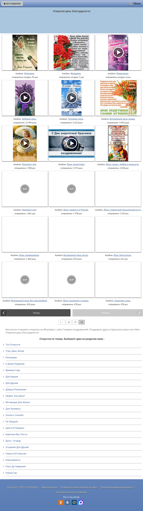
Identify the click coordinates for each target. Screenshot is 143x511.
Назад (36, 312)
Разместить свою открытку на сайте (79, 487)
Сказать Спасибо (15, 415)
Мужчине (29, 73)
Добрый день (29, 119)
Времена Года (13, 370)
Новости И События (16, 453)
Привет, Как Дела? (15, 396)
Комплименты (13, 460)
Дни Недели (12, 376)
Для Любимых (13, 408)
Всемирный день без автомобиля (29, 300)
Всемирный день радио (122, 119)
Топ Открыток (13, 344)
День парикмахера (29, 255)
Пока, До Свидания (16, 466)
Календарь (11, 357)
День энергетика (76, 164)
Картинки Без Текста (16, 434)
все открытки (12, 3)
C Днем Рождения (15, 364)
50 (82, 322)
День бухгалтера (122, 255)
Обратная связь (50, 487)
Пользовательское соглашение (71, 492)
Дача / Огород (13, 440)
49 (75, 322)
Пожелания (122, 73)
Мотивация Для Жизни (18, 402)
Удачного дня (29, 164)
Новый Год (11, 473)
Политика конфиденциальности (117, 487)
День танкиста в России (75, 210)
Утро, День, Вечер (15, 351)
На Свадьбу (12, 421)
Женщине (76, 73)
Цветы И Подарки (15, 428)
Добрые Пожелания (16, 389)
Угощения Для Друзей (17, 447)
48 (69, 322)
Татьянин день (75, 119)
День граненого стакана (75, 300)
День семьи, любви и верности (122, 164)
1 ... (62, 322)
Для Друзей (12, 383)
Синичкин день (122, 300)
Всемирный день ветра (75, 255)
